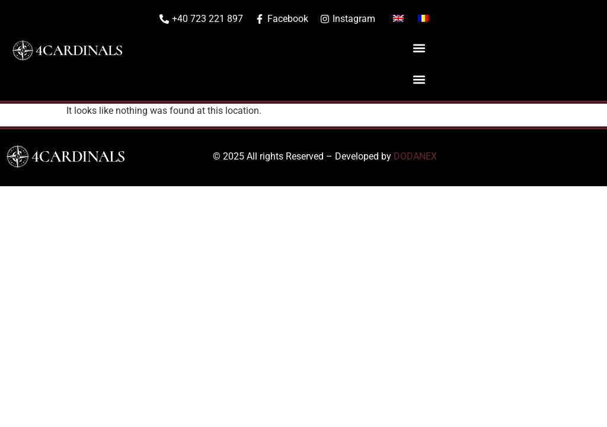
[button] (419, 48)
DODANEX (415, 156)
